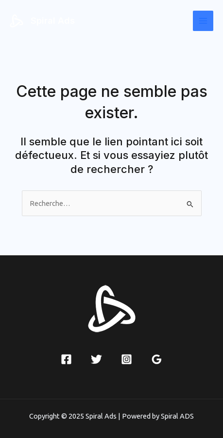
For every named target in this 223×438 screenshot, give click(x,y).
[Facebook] (66, 359)
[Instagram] (126, 359)
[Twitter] (96, 359)
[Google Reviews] (156, 359)
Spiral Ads (53, 20)
